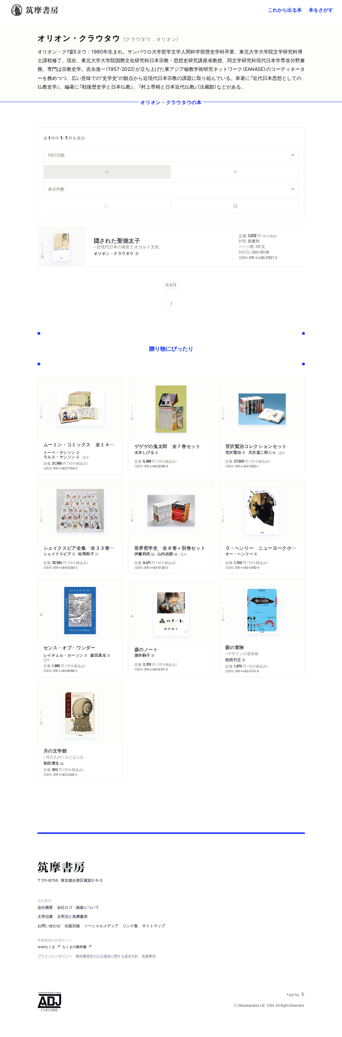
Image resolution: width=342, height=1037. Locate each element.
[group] (171, 172)
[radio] (106, 172)
